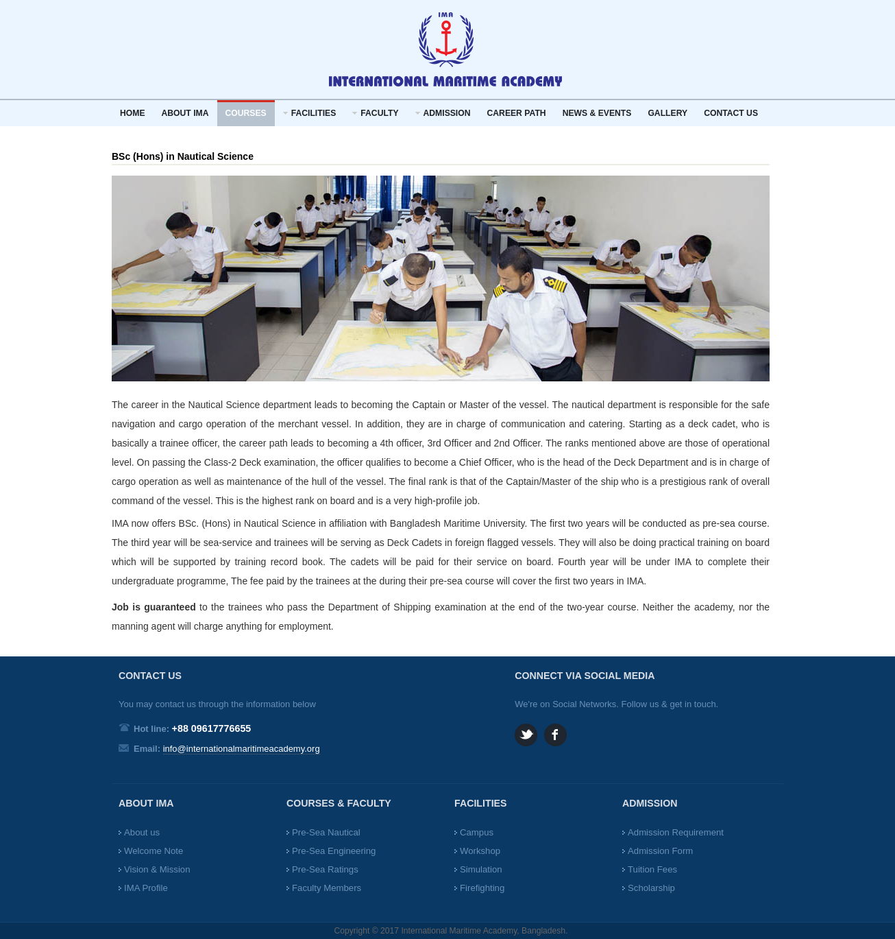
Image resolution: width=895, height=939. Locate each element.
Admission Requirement (676, 832)
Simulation (481, 869)
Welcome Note (153, 851)
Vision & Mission (157, 869)
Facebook (555, 735)
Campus (476, 832)
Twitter (526, 735)
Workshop (480, 851)
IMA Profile (146, 888)
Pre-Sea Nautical (326, 832)
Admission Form (660, 851)
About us (142, 832)
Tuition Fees (652, 869)
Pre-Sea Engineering (334, 851)
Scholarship (651, 888)
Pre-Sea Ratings (325, 869)
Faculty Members (326, 888)
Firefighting (482, 888)
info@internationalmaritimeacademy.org (241, 749)
